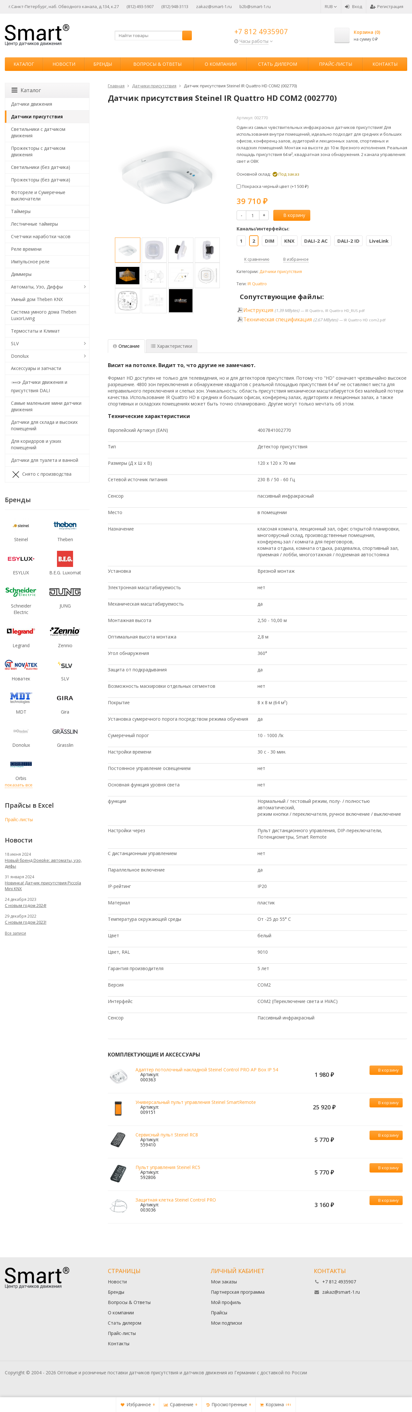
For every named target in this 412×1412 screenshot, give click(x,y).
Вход (353, 6)
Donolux (20, 356)
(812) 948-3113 (174, 6)
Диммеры (21, 274)
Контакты (385, 64)
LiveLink (379, 241)
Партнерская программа (238, 1292)
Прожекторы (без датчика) (40, 180)
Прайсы (219, 1313)
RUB (331, 6)
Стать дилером (277, 64)
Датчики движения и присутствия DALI (39, 386)
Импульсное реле (30, 261)
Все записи (15, 933)
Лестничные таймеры (34, 224)
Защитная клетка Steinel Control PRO (176, 1200)
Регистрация (386, 6)
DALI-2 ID (348, 241)
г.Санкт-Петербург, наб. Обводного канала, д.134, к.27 (64, 6)
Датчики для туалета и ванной (44, 460)
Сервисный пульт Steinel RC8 (167, 1135)
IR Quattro (257, 284)
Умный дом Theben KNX (37, 299)
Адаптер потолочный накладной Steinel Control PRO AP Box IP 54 (207, 1069)
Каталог (24, 64)
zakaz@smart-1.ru (214, 6)
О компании (221, 64)
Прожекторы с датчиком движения (38, 151)
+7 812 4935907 (261, 31)
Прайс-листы (335, 64)
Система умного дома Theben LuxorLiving (43, 315)
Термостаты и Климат (35, 331)
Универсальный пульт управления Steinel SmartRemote (196, 1102)
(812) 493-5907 (140, 6)
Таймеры (21, 211)
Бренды (102, 64)
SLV (15, 343)
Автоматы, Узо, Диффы (37, 287)
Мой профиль (226, 1302)
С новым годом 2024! (25, 905)
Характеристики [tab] (171, 346)
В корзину (290, 215)
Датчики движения (31, 104)
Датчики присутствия (280, 271)
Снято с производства (41, 474)
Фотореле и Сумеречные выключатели (38, 195)
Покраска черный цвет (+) (272, 186)
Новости (63, 64)
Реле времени (26, 249)
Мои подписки (226, 1323)
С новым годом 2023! (25, 922)
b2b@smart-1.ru (255, 6)
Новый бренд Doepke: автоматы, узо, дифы (43, 863)
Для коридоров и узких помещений (36, 444)
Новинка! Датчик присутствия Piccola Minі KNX (43, 885)
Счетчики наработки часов (40, 236)
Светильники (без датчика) (40, 167)
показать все (19, 785)
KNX (289, 241)
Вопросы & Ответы (157, 64)
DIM (270, 241)
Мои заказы (224, 1282)
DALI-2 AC (316, 241)
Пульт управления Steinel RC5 (168, 1167)
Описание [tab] (126, 346)
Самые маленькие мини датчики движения (46, 406)
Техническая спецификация (277, 319)
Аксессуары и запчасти (36, 368)
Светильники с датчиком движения (38, 132)
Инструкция (258, 310)
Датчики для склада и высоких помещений (44, 425)
